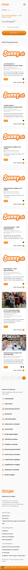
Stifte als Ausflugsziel (8, 536)
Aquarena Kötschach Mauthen (11, 546)
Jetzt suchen (14, 33)
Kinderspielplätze (7, 539)
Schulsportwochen (7, 534)
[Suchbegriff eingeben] (15, 27)
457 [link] (20, 378)
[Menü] (24, 4)
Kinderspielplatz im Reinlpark (10, 549)
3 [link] (11, 378)
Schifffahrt (5, 531)
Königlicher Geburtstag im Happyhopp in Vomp (14, 555)
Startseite (4, 10)
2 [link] (7, 378)
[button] (2, 567)
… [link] (15, 378)
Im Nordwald (5, 552)
